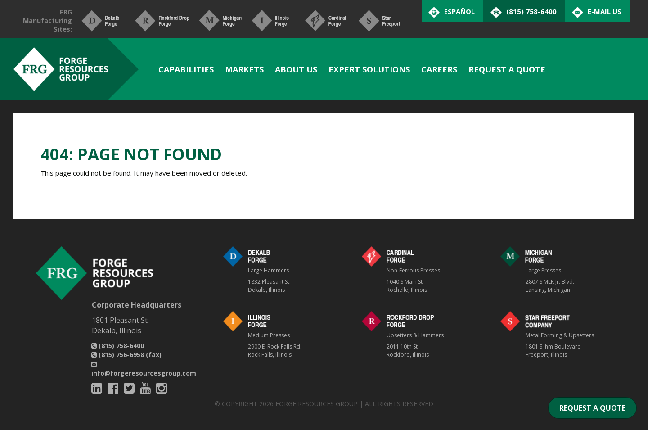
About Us (296, 69)
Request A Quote (506, 69)
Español (459, 11)
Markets (244, 69)
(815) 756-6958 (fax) (126, 354)
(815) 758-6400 (117, 345)
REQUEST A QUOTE (592, 408)
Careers (439, 69)
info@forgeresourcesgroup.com (143, 369)
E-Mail (604, 11)
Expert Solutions (369, 69)
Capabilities (186, 69)
